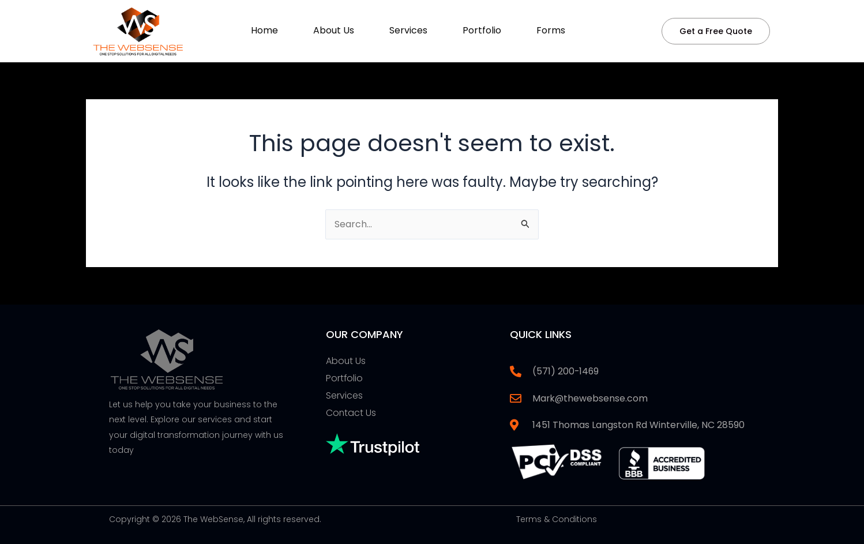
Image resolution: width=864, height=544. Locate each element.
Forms (550, 30)
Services (408, 30)
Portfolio (482, 30)
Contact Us (351, 412)
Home (264, 30)
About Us (333, 30)
